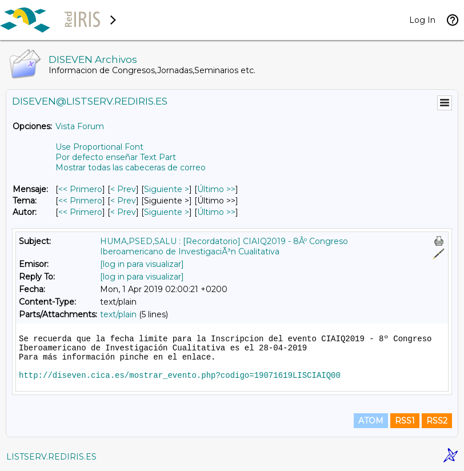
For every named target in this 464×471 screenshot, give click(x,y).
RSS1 (405, 421)
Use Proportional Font (99, 147)
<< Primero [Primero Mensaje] (80, 189)
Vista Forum (79, 126)
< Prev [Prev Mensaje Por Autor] (123, 212)
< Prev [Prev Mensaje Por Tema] (123, 200)
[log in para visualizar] (142, 264)
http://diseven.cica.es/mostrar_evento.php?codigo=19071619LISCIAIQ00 (180, 375)
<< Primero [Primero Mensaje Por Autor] (80, 212)
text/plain (118, 314)
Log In (422, 20)
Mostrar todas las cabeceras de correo (130, 167)
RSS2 (436, 421)
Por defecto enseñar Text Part (115, 157)
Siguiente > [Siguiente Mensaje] (166, 189)
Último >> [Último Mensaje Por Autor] (216, 212)
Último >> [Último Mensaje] (216, 189)
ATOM (370, 421)
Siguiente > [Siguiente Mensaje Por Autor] (166, 212)
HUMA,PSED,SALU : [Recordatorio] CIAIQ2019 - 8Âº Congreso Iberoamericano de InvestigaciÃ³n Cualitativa (224, 246)
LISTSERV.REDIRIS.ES (51, 457)
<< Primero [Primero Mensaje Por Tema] (80, 200)
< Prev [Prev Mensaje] (123, 189)
